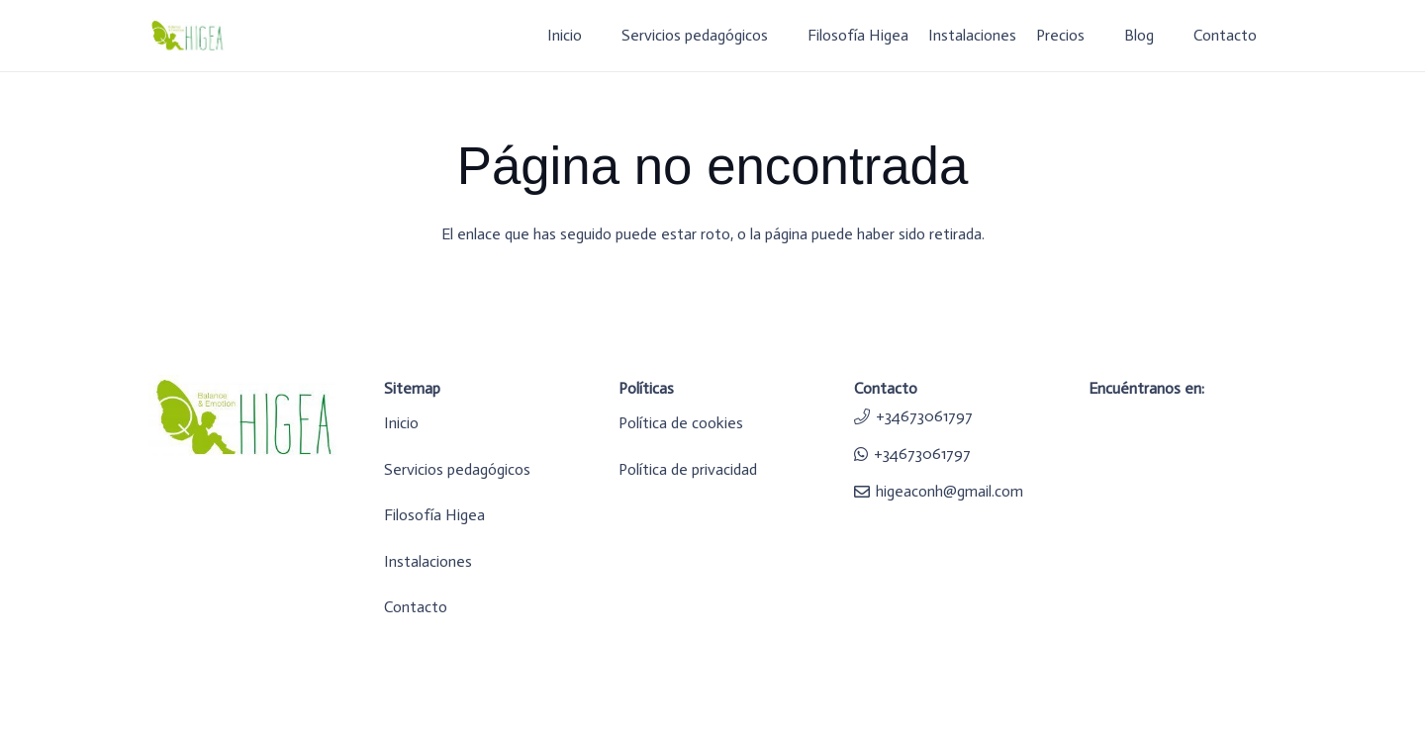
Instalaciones (428, 561)
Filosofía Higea (434, 514)
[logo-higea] (186, 36)
